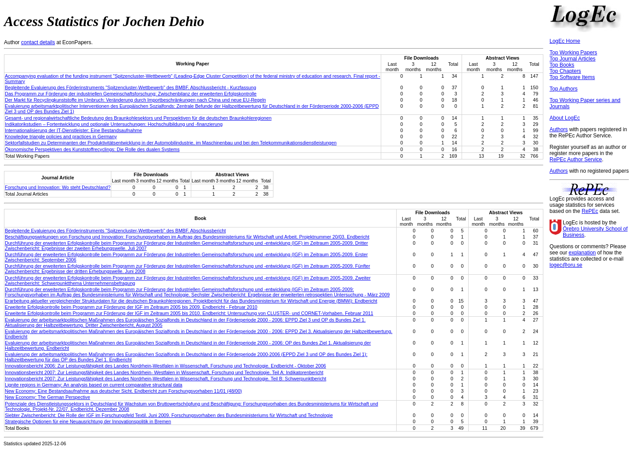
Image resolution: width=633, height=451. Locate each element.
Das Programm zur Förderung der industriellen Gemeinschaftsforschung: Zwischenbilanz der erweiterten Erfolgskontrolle (131, 93)
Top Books (562, 65)
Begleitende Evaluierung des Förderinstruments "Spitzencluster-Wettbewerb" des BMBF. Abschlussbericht (115, 230)
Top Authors (563, 89)
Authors (559, 129)
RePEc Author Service (576, 159)
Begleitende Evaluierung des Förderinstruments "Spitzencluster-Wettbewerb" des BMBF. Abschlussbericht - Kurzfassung (130, 87)
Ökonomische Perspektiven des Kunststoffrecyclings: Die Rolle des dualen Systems (92, 149)
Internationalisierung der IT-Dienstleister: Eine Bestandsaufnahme (73, 130)
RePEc (590, 211)
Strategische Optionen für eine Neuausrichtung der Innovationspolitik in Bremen (88, 421)
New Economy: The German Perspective (47, 397)
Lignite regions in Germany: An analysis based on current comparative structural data (93, 384)
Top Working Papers (573, 52)
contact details (38, 42)
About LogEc (565, 118)
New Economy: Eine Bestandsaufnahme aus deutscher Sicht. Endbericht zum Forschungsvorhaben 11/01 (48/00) (123, 391)
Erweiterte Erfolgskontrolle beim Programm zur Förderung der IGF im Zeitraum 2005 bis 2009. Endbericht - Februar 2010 (131, 307)
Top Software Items (572, 77)
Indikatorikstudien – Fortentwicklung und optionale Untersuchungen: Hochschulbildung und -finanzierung (114, 124)
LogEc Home (565, 41)
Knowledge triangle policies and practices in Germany (61, 136)
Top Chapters (565, 71)
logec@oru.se (566, 265)
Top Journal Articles (572, 59)
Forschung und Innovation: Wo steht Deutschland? (57, 187)
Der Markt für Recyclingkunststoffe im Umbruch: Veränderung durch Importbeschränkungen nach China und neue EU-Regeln (135, 99)
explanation (582, 253)
